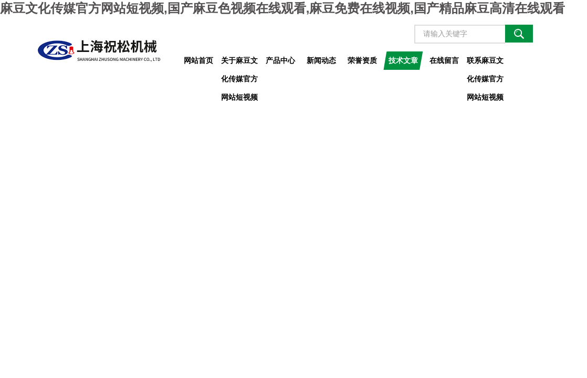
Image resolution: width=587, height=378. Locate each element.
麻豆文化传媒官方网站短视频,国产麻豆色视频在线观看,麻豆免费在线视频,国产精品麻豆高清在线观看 (282, 8)
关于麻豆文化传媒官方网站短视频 (239, 63)
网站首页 (198, 60)
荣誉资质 (362, 60)
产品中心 (280, 60)
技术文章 (403, 60)
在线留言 (444, 60)
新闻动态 (321, 60)
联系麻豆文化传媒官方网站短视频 (485, 63)
